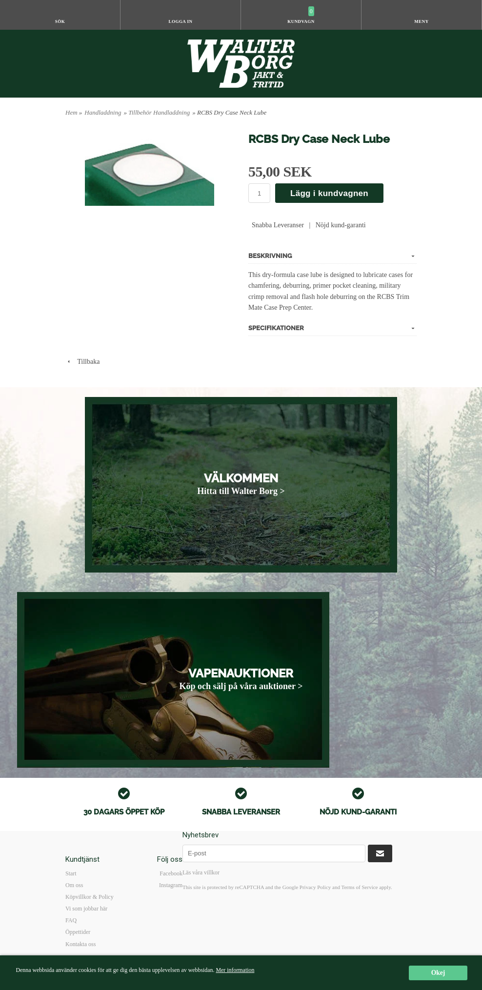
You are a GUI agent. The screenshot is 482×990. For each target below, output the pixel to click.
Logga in (181, 21)
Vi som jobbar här (86, 908)
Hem (71, 112)
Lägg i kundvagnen (329, 193)
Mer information (235, 970)
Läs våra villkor (201, 872)
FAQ (71, 920)
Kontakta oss (80, 944)
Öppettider (77, 932)
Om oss (74, 885)
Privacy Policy (315, 887)
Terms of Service (359, 887)
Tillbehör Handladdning (159, 112)
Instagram (170, 885)
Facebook (171, 873)
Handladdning (102, 112)
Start (71, 873)
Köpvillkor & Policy (89, 896)
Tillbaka (82, 361)
